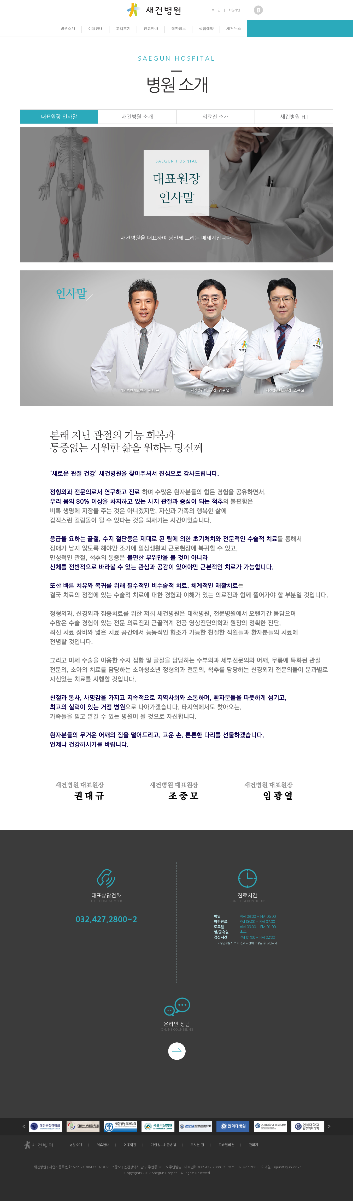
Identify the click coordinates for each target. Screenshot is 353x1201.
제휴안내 (103, 1145)
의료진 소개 (215, 116)
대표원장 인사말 (59, 116)
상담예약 (206, 28)
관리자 (253, 1145)
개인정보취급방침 (163, 1145)
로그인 (216, 10)
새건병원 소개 (137, 116)
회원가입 (234, 10)
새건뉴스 (233, 28)
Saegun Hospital (176, 58)
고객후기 (123, 28)
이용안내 (95, 28)
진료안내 (151, 28)
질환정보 (178, 28)
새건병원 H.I (294, 116)
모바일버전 (226, 1145)
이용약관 (130, 1145)
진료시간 (247, 895)
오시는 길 (197, 1145)
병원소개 (68, 28)
